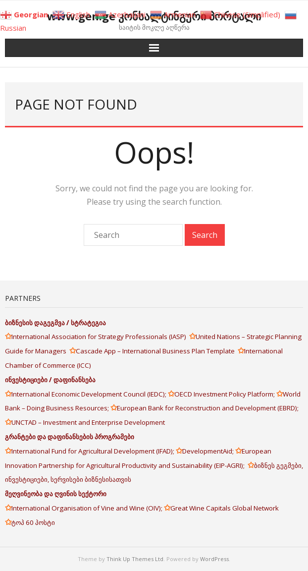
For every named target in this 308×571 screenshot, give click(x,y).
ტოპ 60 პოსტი (33, 522)
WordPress (214, 559)
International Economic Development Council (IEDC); (89, 394)
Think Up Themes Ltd (134, 559)
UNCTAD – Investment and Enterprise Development (88, 422)
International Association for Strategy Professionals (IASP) (100, 336)
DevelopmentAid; (208, 451)
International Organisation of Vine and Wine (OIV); (87, 508)
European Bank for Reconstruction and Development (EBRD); (208, 407)
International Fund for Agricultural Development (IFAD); (93, 451)
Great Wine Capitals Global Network (224, 508)
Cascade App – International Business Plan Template (157, 350)
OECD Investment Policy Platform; (225, 394)
